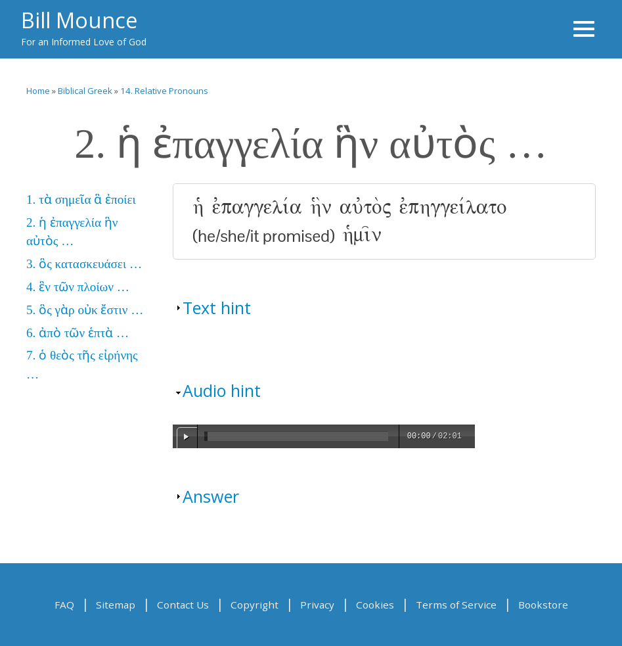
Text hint (217, 307)
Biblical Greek (85, 91)
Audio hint (222, 390)
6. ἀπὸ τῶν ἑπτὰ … (77, 333)
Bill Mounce (79, 19)
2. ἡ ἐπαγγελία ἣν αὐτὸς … (72, 232)
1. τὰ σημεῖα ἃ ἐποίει (81, 199)
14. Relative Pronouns (164, 91)
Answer (211, 496)
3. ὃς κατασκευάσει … (84, 264)
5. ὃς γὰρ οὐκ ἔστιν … (84, 310)
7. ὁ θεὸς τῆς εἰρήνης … (82, 364)
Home (38, 91)
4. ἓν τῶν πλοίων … (77, 287)
